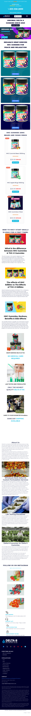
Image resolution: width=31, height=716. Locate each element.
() (18, 16)
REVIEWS (5, 654)
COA (4, 659)
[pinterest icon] (18, 646)
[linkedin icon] (25, 646)
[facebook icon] (3, 646)
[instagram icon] (14, 646)
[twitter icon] (7, 646)
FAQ (4, 661)
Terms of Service (6, 663)
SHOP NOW (15, 25)
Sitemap (28, 712)
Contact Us (5, 671)
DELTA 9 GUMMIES (7, 653)
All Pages (25, 712)
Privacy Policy (6, 664)
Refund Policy (6, 666)
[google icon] (10, 646)
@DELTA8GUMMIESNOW (15, 568)
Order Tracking (6, 670)
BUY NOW (15, 162)
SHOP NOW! (4, 37)
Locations (5, 673)
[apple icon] (21, 646)
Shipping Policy (6, 668)
